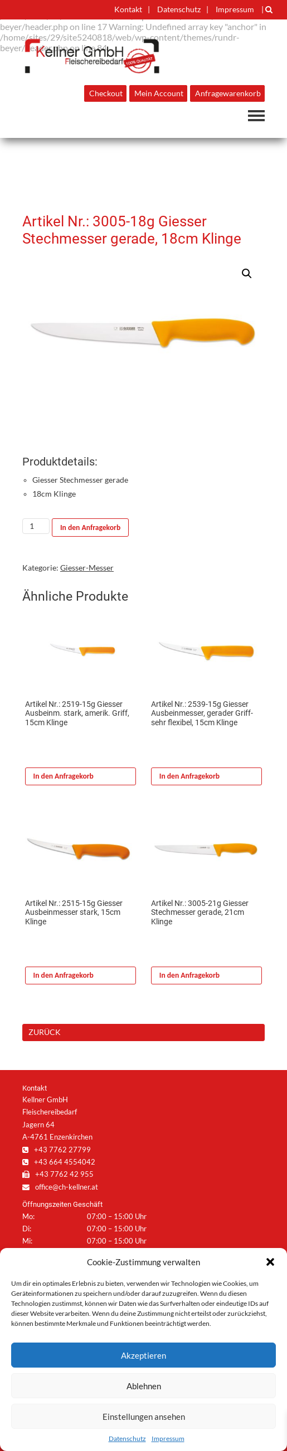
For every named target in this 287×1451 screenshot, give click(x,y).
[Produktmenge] (36, 526)
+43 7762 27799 (56, 1149)
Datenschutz (127, 1438)
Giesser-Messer (87, 567)
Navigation (256, 115)
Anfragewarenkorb (228, 93)
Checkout (106, 93)
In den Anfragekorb (90, 527)
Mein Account (158, 93)
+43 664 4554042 (58, 1161)
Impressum (168, 1438)
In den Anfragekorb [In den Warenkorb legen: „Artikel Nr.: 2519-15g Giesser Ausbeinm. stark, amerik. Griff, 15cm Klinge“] (63, 776)
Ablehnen (144, 1386)
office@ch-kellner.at (60, 1186)
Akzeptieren (143, 1355)
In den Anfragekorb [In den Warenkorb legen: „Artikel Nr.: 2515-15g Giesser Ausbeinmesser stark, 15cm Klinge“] (63, 975)
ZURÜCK (44, 1032)
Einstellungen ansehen (144, 1417)
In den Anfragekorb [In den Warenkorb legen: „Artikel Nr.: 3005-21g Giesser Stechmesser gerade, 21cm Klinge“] (189, 975)
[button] (270, 1261)
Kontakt (128, 9)
